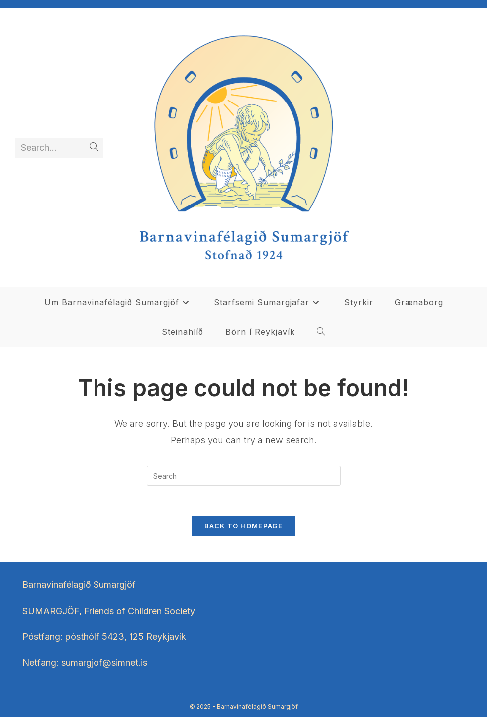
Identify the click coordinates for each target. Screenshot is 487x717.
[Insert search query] (244, 476)
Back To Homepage (243, 526)
